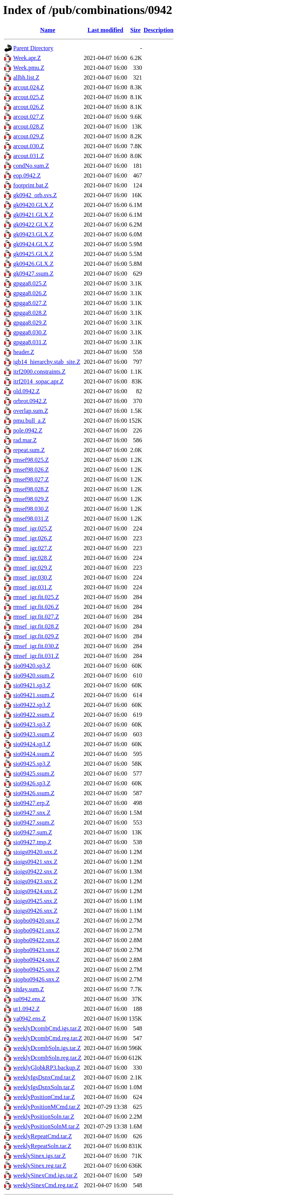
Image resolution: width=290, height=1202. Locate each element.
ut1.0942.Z (26, 1009)
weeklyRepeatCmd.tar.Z (42, 1136)
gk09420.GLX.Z (33, 205)
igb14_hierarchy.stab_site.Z (46, 362)
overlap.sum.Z (30, 411)
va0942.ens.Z (29, 1018)
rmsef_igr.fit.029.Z (36, 636)
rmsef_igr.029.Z (32, 567)
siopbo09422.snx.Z (36, 940)
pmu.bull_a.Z (29, 420)
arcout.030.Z (28, 146)
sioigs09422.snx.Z (35, 871)
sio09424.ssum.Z (33, 754)
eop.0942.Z (27, 175)
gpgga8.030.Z (30, 332)
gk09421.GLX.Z (33, 215)
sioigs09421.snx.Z (35, 862)
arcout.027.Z (28, 116)
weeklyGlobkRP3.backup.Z (46, 1067)
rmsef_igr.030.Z (32, 577)
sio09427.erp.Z (31, 803)
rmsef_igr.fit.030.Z (36, 646)
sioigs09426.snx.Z (35, 911)
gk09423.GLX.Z (33, 234)
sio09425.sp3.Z (32, 763)
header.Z (23, 352)
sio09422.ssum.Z (33, 714)
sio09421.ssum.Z (33, 695)
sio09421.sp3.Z (32, 685)
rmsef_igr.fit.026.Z (36, 607)
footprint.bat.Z (30, 185)
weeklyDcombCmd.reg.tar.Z (47, 1038)
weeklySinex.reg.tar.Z (39, 1165)
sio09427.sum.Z (32, 832)
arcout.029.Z (28, 136)
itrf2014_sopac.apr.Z (38, 381)
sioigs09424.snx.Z (35, 891)
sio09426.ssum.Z (33, 793)
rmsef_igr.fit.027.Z (36, 616)
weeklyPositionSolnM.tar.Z (46, 1126)
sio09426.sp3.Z (32, 783)
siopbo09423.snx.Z (36, 950)
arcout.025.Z (28, 97)
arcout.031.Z (28, 156)
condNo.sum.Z (31, 166)
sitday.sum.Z (28, 989)
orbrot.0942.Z (30, 401)
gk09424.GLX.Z (33, 244)
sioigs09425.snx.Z (35, 901)
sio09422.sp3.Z (32, 705)
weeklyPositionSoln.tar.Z (43, 1116)
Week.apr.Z (27, 58)
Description (158, 30)
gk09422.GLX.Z (33, 224)
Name (47, 30)
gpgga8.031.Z (30, 342)
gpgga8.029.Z (30, 322)
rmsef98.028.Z (31, 489)
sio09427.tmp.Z (32, 842)
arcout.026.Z (28, 107)
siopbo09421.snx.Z (36, 930)
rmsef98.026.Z (31, 469)
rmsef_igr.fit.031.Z (36, 656)
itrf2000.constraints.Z (39, 371)
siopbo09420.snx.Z (36, 920)
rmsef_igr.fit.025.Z (36, 597)
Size (135, 30)
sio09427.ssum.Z (33, 822)
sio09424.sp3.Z (32, 744)
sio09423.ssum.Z (33, 734)
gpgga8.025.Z (30, 283)
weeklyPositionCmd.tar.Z (44, 1097)
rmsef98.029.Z (31, 499)
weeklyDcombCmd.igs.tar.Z (47, 1028)
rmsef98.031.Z (31, 518)
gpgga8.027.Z (30, 303)
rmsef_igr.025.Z (32, 528)
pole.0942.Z (27, 430)
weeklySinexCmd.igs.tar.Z (45, 1175)
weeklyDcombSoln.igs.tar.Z (47, 1048)
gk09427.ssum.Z (33, 273)
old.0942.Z (26, 391)
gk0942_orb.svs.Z (35, 195)
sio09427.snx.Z (32, 813)
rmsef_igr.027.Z (32, 548)
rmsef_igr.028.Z (32, 558)
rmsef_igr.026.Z (32, 538)
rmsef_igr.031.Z (32, 587)
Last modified (105, 30)
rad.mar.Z (25, 440)
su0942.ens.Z (29, 999)
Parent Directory (33, 48)
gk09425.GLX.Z (33, 254)
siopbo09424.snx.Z (36, 960)
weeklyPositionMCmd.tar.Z (46, 1107)
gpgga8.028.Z (30, 313)
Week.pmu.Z (28, 67)
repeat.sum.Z (29, 450)
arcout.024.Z (28, 87)
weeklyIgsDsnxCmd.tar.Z (44, 1077)
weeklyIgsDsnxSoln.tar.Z (44, 1087)
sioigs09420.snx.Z (35, 852)
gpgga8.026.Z (30, 293)
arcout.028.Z (28, 126)
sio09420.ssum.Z (33, 675)
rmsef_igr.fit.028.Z (36, 626)
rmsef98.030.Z (31, 509)
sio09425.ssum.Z (33, 773)
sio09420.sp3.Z (32, 665)
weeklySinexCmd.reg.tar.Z (45, 1185)
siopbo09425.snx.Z (36, 969)
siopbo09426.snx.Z (36, 979)
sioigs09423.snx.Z (35, 881)
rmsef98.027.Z (31, 479)
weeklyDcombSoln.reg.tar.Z (47, 1058)
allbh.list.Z (26, 77)
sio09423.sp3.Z (32, 724)
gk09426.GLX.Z (33, 264)
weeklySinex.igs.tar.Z (39, 1156)
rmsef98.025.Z (31, 460)
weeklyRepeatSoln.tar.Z (42, 1146)
